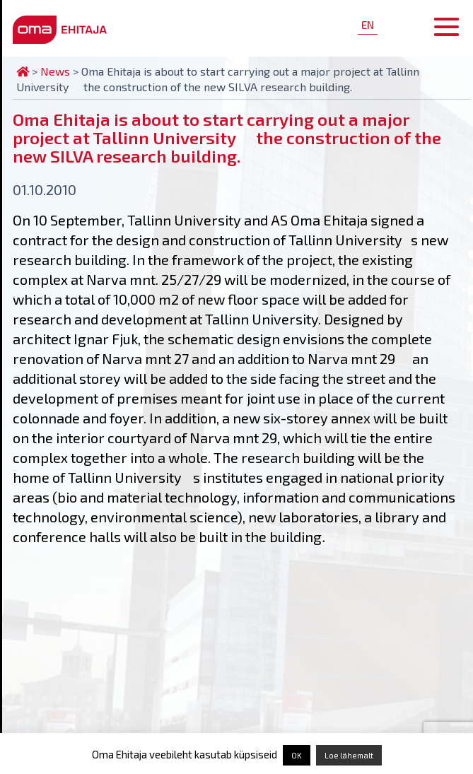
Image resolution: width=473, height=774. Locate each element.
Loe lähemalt (349, 755)
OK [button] (296, 755)
